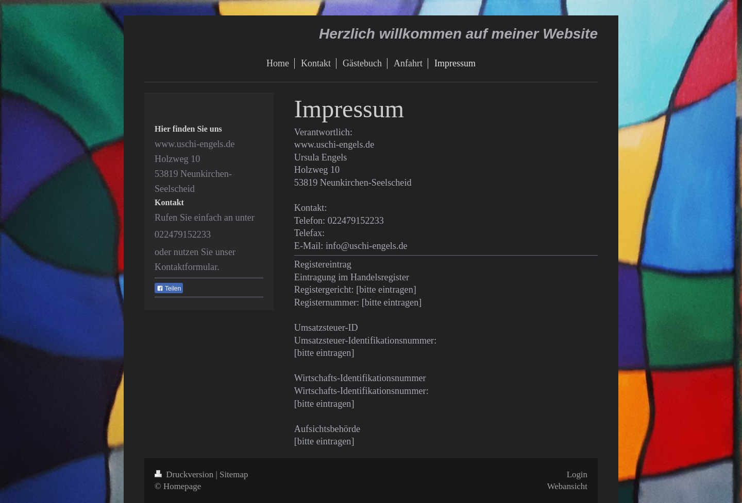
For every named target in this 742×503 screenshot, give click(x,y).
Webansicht (567, 486)
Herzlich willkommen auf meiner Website (458, 34)
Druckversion (185, 474)
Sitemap (234, 474)
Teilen (169, 288)
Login (577, 474)
